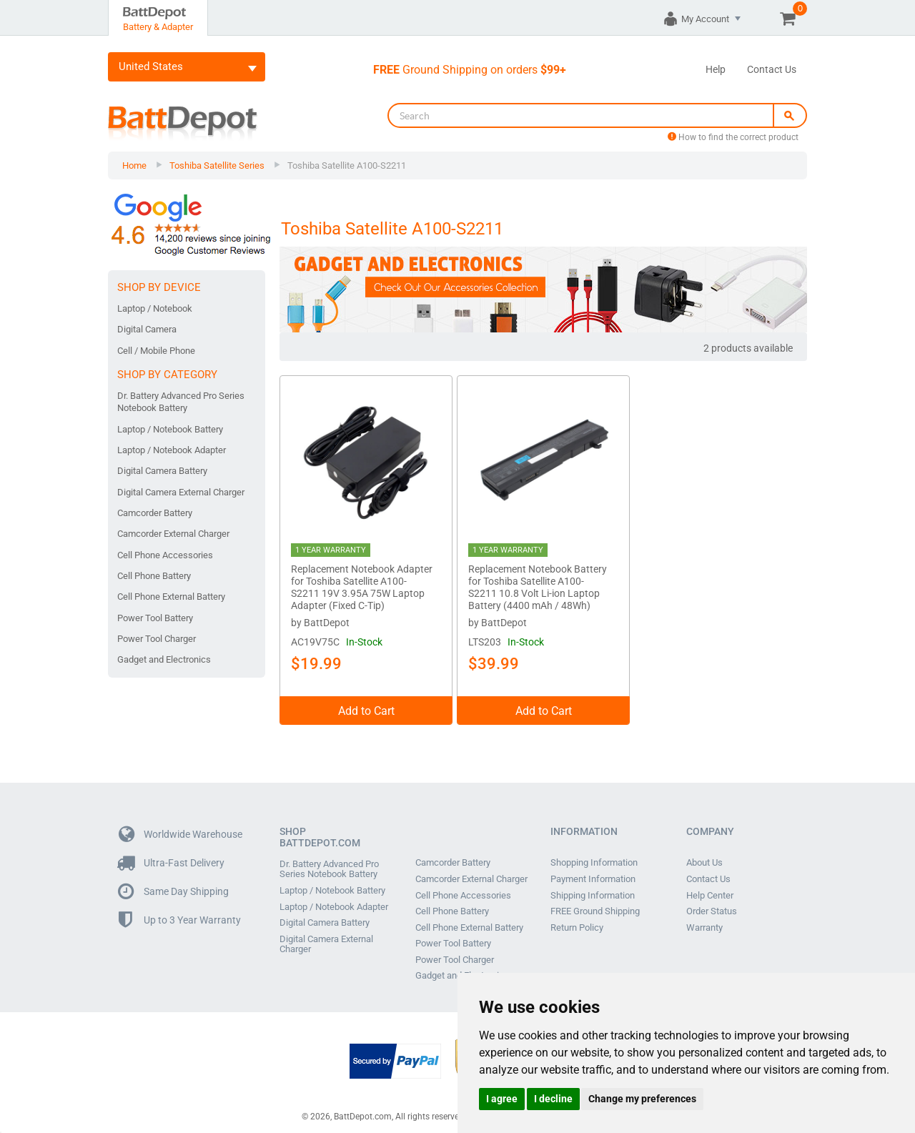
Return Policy (576, 920)
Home (134, 165)
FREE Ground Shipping (595, 904)
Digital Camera (147, 329)
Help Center (709, 889)
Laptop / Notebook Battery (170, 429)
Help (716, 69)
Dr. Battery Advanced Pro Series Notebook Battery (180, 401)
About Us (704, 857)
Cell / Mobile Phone (156, 350)
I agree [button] (502, 1098)
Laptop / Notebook (154, 308)
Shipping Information (592, 889)
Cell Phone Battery (154, 575)
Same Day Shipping (174, 886)
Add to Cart (366, 705)
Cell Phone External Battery (171, 596)
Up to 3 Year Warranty (180, 915)
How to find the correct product (733, 137)
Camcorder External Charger (173, 533)
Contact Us (771, 69)
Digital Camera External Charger (180, 492)
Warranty (704, 920)
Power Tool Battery (155, 618)
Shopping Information (594, 857)
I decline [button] (553, 1098)
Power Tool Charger (156, 638)
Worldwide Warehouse (180, 829)
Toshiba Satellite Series (216, 165)
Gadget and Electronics (164, 659)
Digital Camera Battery (162, 470)
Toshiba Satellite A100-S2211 (346, 165)
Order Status (711, 904)
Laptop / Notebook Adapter (171, 450)
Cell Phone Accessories (165, 555)
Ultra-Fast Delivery (171, 857)
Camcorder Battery (154, 513)
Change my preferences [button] (642, 1098)
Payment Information (592, 873)
